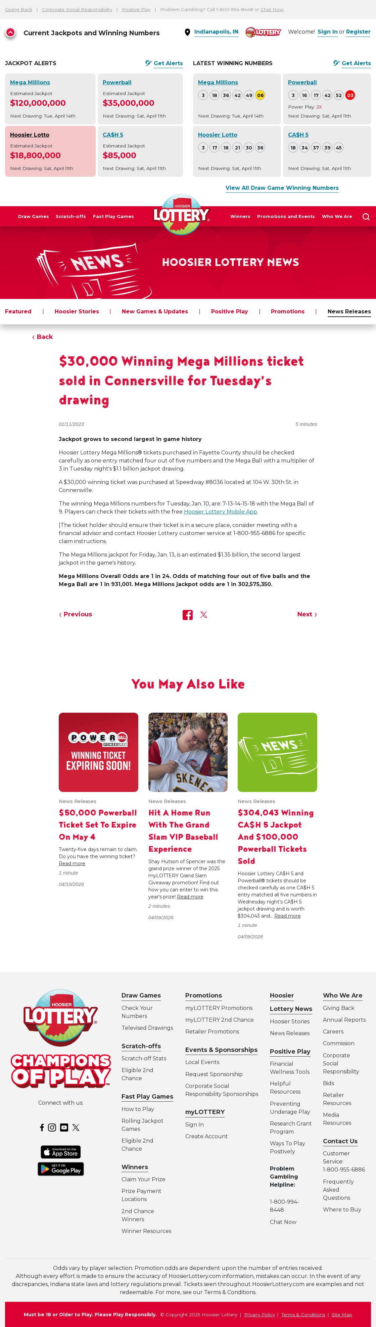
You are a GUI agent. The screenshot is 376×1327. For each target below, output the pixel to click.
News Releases (349, 311)
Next (304, 614)
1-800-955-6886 (344, 1169)
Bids (328, 1083)
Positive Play (136, 9)
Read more (72, 863)
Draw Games (33, 216)
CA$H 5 (113, 135)
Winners (240, 216)
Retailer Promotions (212, 1031)
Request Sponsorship (214, 1074)
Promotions (287, 311)
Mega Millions (30, 82)
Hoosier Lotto (29, 135)
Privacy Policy (259, 1314)
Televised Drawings (147, 1028)
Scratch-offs (71, 216)
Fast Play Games (113, 216)
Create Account (206, 1136)
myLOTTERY (205, 1111)
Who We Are (337, 216)
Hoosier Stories (77, 311)
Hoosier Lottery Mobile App (220, 511)
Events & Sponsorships (221, 1049)
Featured (18, 311)
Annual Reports (344, 1020)
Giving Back (18, 9)
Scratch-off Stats (144, 1058)
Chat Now (272, 9)
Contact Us (340, 1141)
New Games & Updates (155, 311)
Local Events (202, 1062)
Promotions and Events (286, 216)
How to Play (138, 1109)
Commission (339, 1043)
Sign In (328, 32)
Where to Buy (342, 1209)
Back (45, 337)
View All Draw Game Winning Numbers (282, 188)
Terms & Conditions (303, 1314)
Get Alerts (168, 63)
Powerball (117, 82)
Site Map (342, 1314)
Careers (333, 1031)
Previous (78, 614)
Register (358, 32)
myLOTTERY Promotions (218, 1008)
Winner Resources (146, 1231)
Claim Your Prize (144, 1179)
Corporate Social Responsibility (77, 9)
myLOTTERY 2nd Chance (219, 1020)
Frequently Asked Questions (338, 1190)
